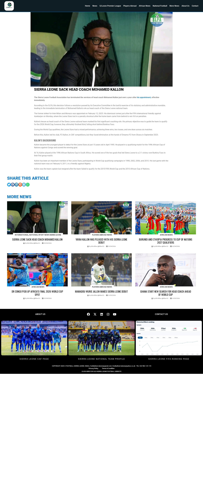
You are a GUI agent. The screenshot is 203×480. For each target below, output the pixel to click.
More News (174, 6)
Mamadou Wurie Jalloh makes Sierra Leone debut (101, 291)
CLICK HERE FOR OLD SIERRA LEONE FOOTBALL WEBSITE (101, 371)
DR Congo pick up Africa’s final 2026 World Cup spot (37, 292)
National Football (160, 6)
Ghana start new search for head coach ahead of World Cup (165, 292)
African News (144, 6)
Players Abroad (129, 6)
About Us (185, 6)
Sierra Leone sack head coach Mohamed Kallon (37, 239)
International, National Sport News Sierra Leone (38, 235)
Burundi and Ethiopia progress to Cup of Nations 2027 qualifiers (165, 240)
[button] (9, 184)
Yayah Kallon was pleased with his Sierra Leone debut (101, 240)
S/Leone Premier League (110, 6)
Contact (195, 6)
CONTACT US (161, 314)
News (94, 6)
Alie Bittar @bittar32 (33, 243)
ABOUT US (40, 314)
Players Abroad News (102, 235)
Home (87, 6)
